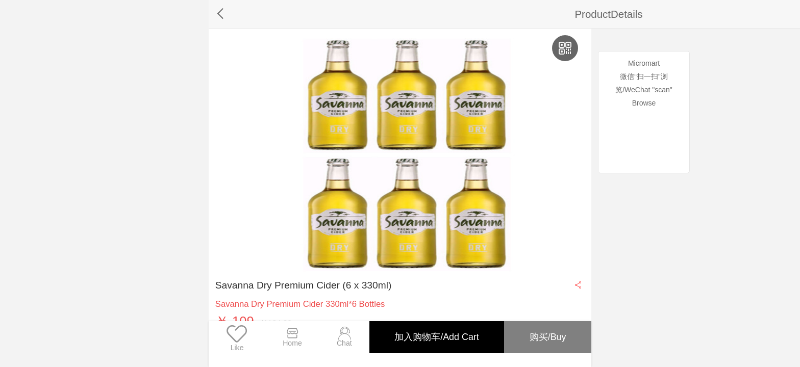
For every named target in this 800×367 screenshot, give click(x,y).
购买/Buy (547, 337)
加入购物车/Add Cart (434, 337)
